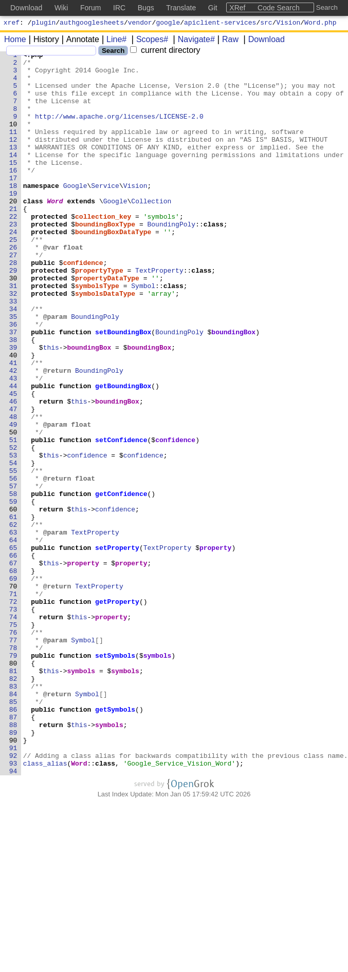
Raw (227, 40)
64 (13, 638)
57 (13, 573)
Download (263, 40)
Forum (90, 8)
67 (13, 666)
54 (13, 545)
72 (13, 712)
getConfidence (122, 582)
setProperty (118, 647)
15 (13, 185)
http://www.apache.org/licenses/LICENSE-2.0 (119, 130)
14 (13, 176)
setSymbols (116, 777)
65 (13, 647)
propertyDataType (108, 324)
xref (12, 23)
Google (75, 213)
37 (13, 388)
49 (13, 499)
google (168, 23)
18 (13, 213)
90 (13, 878)
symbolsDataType (106, 342)
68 (13, 675)
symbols (157, 777)
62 (13, 619)
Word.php (320, 23)
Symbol (144, 333)
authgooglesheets (92, 23)
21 (13, 240)
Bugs (146, 8)
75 (13, 740)
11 (13, 148)
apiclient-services (220, 23)
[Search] (51, 52)
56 (13, 564)
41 (13, 425)
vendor (140, 23)
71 (13, 703)
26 (13, 287)
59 (13, 592)
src (266, 23)
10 (13, 139)
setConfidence (122, 518)
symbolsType (98, 333)
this (51, 407)
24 (13, 268)
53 (13, 536)
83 (13, 813)
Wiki (61, 8)
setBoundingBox (124, 388)
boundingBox (234, 388)
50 (13, 508)
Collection (152, 231)
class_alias (45, 906)
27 (13, 296)
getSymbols (116, 841)
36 (13, 379)
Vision (289, 23)
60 (13, 601)
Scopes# (148, 40)
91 (13, 887)
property (216, 647)
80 (13, 786)
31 (13, 333)
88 (13, 860)
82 (13, 804)
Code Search (279, 8)
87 (13, 850)
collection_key (104, 250)
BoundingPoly (172, 259)
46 (13, 472)
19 (13, 222)
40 (13, 416)
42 (13, 435)
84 (13, 823)
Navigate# (193, 40)
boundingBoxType (106, 259)
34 (13, 361)
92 (13, 897)
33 (13, 351)
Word (55, 231)
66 (13, 656)
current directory (165, 51)
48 (13, 490)
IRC (119, 8)
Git (212, 8)
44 (13, 453)
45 (13, 462)
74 (13, 730)
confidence (83, 305)
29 (13, 314)
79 (13, 777)
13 (13, 166)
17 (13, 203)
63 (13, 629)
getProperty (118, 712)
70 (13, 693)
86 (13, 841)
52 (13, 527)
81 (13, 795)
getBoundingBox (124, 453)
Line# (112, 40)
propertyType (100, 314)
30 (13, 324)
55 (13, 555)
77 (13, 758)
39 (13, 407)
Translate (181, 8)
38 (13, 398)
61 (13, 610)
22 (13, 250)
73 (13, 721)
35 (13, 370)
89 (13, 869)
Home (15, 40)
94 (13, 915)
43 (13, 444)
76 (13, 749)
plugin (44, 23)
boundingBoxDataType (114, 268)
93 (13, 906)
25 (13, 277)
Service (105, 213)
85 (13, 832)
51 (13, 518)
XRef (237, 8)
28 (13, 305)
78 (13, 767)
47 (13, 481)
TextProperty (160, 314)
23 (13, 259)
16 (13, 194)
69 (13, 684)
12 (13, 157)
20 (13, 231)
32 (13, 342)
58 (13, 582)
